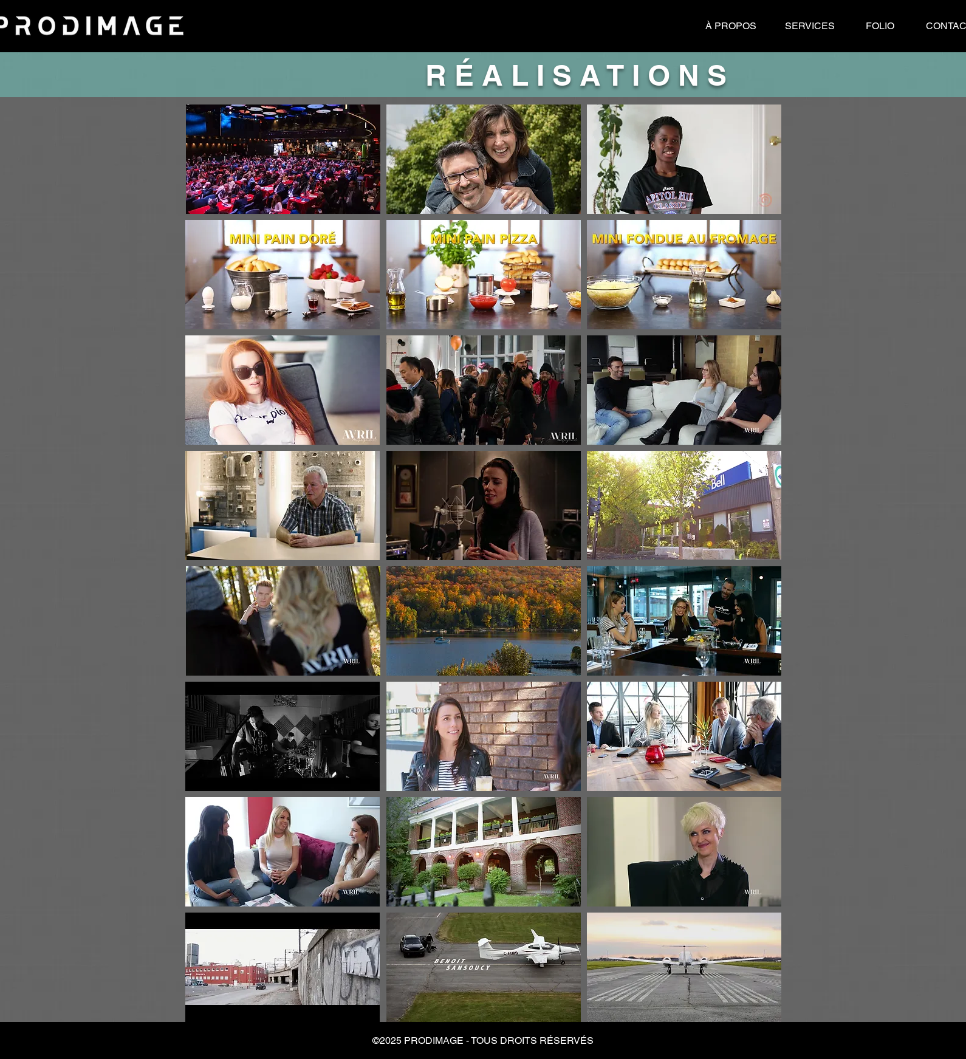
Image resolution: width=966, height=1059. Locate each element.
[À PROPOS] (730, 26)
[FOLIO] (880, 26)
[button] (483, 1041)
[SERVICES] (810, 26)
